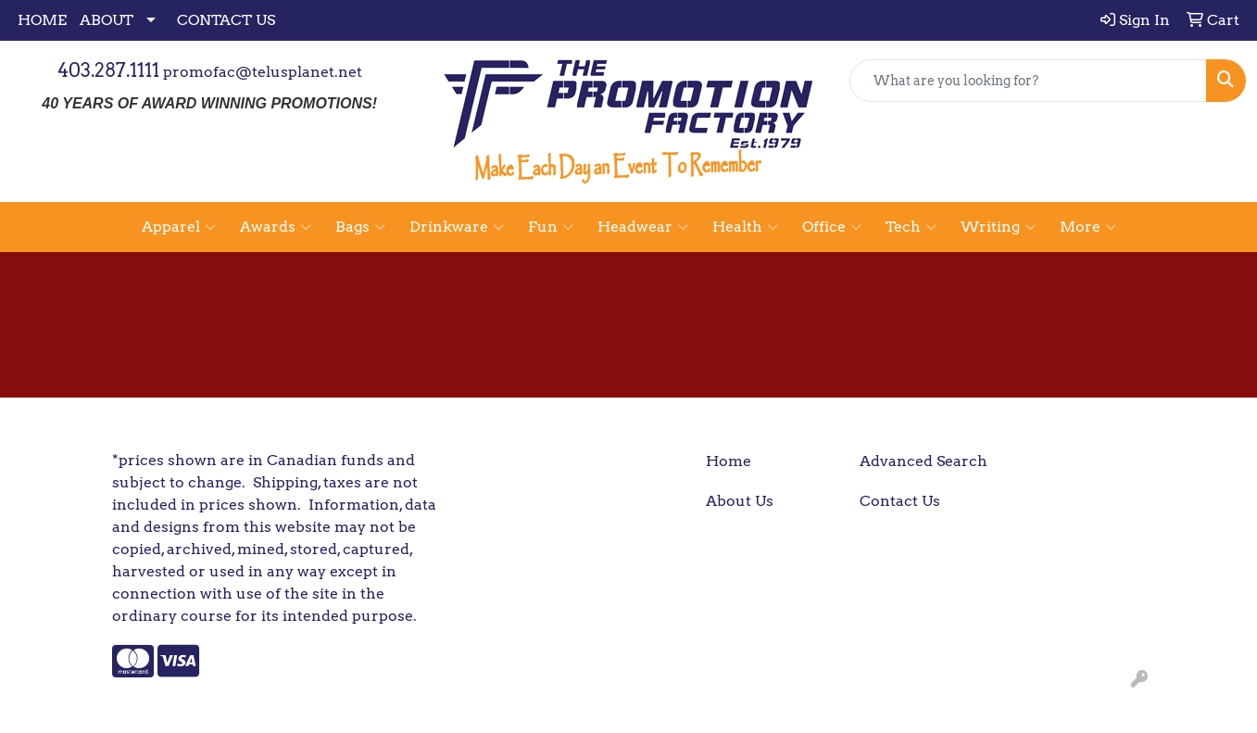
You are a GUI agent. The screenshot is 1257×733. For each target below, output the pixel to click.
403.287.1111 (108, 70)
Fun (550, 227)
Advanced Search (923, 461)
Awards (275, 227)
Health (745, 227)
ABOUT (106, 20)
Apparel (179, 227)
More (1088, 227)
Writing (998, 227)
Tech (911, 227)
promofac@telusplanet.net (262, 72)
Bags (360, 227)
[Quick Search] (1028, 80)
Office (831, 227)
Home (728, 461)
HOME (42, 20)
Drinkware (456, 227)
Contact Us (900, 501)
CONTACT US (226, 20)
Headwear (642, 227)
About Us (739, 501)
